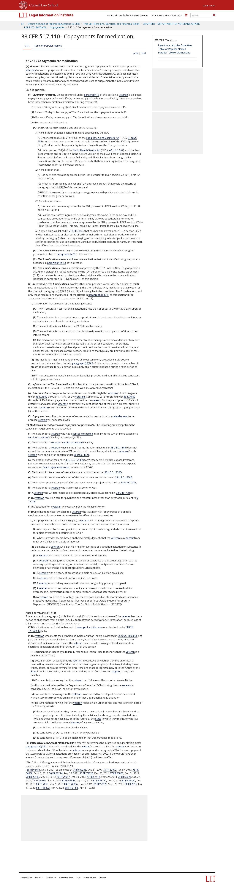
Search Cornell (209, 5)
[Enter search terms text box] (201, 15)
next (143, 53)
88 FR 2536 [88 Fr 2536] (131, 784)
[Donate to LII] (186, 15)
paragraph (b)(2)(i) (98, 294)
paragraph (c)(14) (35, 746)
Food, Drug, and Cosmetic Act (102, 137)
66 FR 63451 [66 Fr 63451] (33, 769)
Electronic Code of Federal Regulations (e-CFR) (54, 23)
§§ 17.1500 (41, 396)
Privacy (102, 877)
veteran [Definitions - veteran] (123, 94)
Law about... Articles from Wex (175, 45)
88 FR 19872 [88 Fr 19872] (43, 787)
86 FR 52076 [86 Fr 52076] (100, 784)
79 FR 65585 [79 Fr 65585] (39, 780)
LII (22, 23)
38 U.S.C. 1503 (118, 447)
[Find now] (214, 15)
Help (78, 877)
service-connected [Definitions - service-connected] (83, 433)
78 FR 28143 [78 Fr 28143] (32, 777)
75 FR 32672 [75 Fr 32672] (110, 769)
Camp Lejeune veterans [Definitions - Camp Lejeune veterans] (56, 467)
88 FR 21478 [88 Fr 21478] (71, 787)
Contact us (51, 877)
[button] (214, 15)
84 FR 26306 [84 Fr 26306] (71, 784)
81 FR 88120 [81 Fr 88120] (99, 780)
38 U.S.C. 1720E (123, 477)
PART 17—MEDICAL (35, 27)
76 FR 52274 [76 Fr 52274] (55, 773)
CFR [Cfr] (27, 45)
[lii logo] (53, 15)
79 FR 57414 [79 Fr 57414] (93, 777)
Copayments (57, 27)
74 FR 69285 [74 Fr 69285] (79, 769)
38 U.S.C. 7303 (128, 482)
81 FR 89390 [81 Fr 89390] (128, 780)
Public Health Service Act (86, 150)
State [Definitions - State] (33, 671)
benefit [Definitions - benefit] (130, 538)
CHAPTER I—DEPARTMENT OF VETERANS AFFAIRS (171, 23)
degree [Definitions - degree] (116, 671)
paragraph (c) (91, 94)
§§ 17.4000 (129, 396)
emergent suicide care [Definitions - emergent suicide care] (89, 627)
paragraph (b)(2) (66, 254)
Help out (176, 15)
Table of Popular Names (48, 45)
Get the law (124, 15)
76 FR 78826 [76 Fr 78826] (86, 773)
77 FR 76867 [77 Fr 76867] (116, 773)
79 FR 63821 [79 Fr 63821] (124, 777)
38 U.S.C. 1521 (81, 454)
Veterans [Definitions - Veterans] (113, 393)
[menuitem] (111, 15)
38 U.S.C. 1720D (113, 472)
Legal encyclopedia (160, 15)
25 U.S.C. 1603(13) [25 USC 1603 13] (128, 636)
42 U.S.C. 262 (116, 150)
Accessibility (26, 877)
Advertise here (66, 877)
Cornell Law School (42, 4)
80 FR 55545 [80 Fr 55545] (68, 780)
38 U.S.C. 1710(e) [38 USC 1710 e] (74, 460)
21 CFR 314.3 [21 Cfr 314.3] (76, 231)
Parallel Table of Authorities (174, 52)
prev (135, 53)
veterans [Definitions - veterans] (31, 70)
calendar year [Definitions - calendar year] (120, 416)
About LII (111, 15)
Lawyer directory (140, 15)
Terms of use (89, 877)
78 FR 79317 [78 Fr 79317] (63, 777)
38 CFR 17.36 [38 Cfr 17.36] (123, 492)
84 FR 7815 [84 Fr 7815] (42, 784)
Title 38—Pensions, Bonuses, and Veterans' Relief (111, 23)
